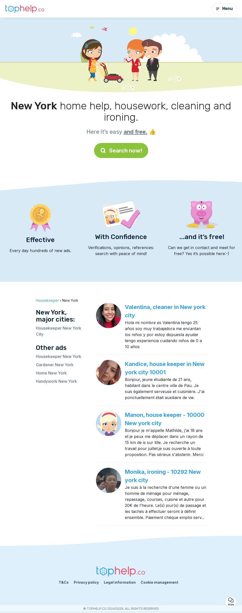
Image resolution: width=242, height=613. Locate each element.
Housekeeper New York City (58, 331)
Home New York (51, 372)
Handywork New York (56, 381)
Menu (224, 8)
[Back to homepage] (25, 9)
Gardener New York (54, 364)
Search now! (121, 150)
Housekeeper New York (58, 356)
